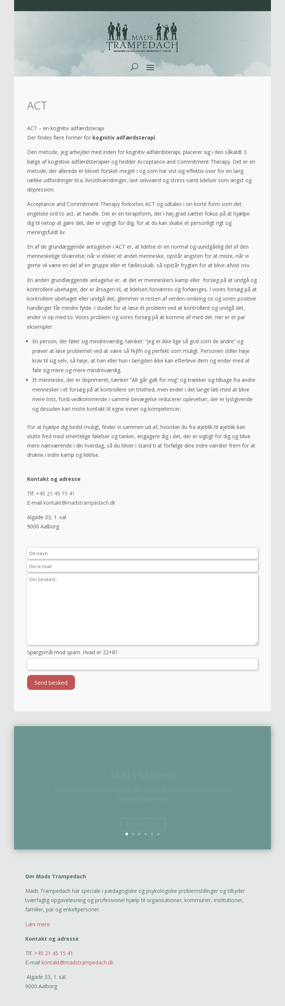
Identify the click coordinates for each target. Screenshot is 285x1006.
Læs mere (37, 924)
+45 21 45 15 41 (55, 493)
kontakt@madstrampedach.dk (79, 502)
